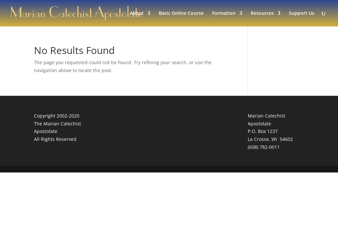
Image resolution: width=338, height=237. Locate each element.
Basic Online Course (181, 13)
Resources (262, 13)
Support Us (301, 13)
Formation (224, 13)
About (137, 13)
